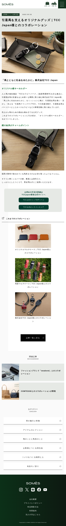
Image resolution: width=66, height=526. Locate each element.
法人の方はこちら (33, 514)
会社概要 (33, 499)
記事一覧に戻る (35, 338)
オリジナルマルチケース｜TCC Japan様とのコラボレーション (33, 239)
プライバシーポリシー (33, 503)
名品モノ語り (44, 466)
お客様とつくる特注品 (11, 14)
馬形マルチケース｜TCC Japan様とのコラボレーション (33, 273)
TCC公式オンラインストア (33, 207)
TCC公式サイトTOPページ (33, 200)
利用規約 (33, 511)
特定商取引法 (32, 507)
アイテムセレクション (42, 430)
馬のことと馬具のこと (42, 439)
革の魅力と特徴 (43, 421)
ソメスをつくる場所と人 (41, 457)
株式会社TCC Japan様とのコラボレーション (33, 307)
